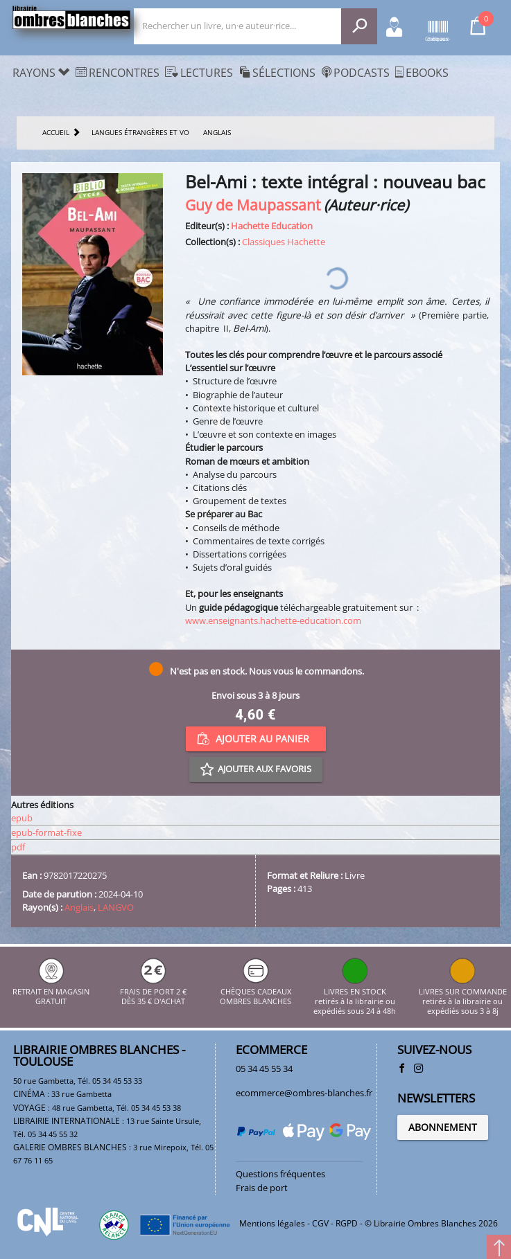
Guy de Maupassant (252, 205)
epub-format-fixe (46, 832)
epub (22, 818)
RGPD (347, 1223)
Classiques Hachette (283, 241)
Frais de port (262, 1187)
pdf (18, 847)
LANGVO (116, 907)
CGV (320, 1223)
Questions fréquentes (280, 1174)
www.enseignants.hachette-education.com (273, 620)
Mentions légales (272, 1223)
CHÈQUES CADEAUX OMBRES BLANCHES (255, 991)
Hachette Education (272, 226)
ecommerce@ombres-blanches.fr (304, 1093)
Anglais (79, 907)
